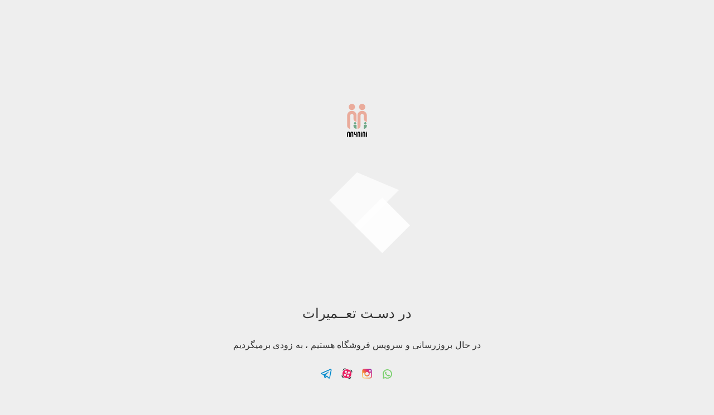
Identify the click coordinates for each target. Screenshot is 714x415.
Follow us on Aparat (347, 373)
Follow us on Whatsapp (387, 373)
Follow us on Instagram (367, 373)
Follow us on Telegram (326, 373)
